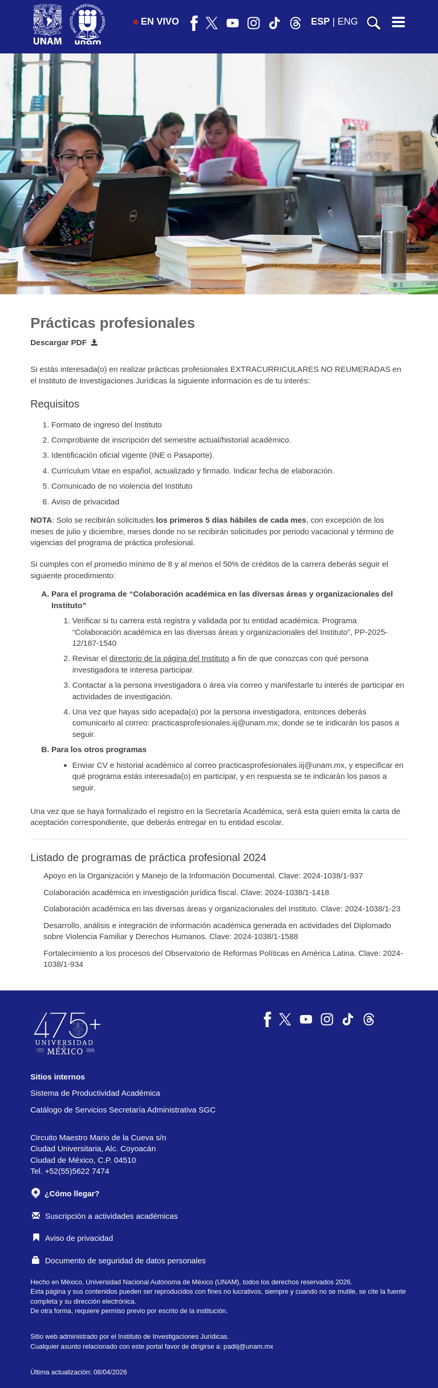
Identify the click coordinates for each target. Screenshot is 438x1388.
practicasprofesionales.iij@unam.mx (215, 722)
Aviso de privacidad (72, 1237)
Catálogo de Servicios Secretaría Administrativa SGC (123, 1109)
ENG (347, 21)
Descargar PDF (64, 342)
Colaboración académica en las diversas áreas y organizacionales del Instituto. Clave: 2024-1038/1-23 (221, 908)
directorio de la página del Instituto (169, 658)
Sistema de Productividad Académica (95, 1092)
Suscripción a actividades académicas (105, 1215)
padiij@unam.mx (248, 1346)
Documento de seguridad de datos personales (119, 1260)
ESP (320, 21)
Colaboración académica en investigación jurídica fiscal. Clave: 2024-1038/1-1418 (186, 892)
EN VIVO (156, 21)
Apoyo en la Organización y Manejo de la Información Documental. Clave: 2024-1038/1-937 (203, 875)
